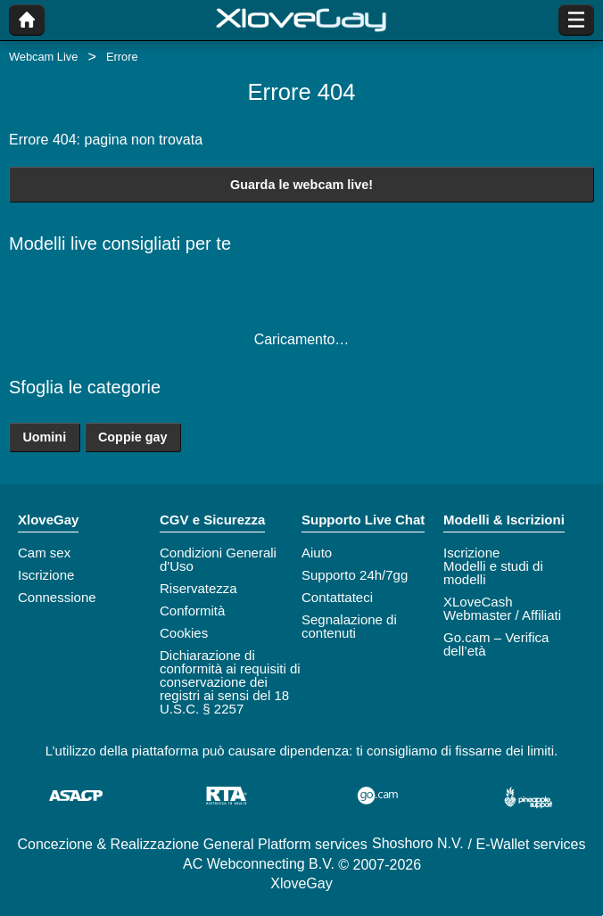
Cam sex (44, 552)
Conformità (192, 610)
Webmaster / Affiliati (502, 615)
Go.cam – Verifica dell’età (496, 644)
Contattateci (337, 597)
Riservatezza (198, 588)
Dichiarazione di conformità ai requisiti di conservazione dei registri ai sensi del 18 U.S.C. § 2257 (230, 682)
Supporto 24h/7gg (355, 574)
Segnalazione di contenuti (349, 626)
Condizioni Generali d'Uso (218, 559)
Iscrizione (46, 574)
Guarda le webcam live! (301, 184)
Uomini (44, 437)
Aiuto (317, 552)
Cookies (184, 632)
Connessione (57, 597)
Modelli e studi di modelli (493, 572)
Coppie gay (133, 437)
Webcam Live (43, 56)
